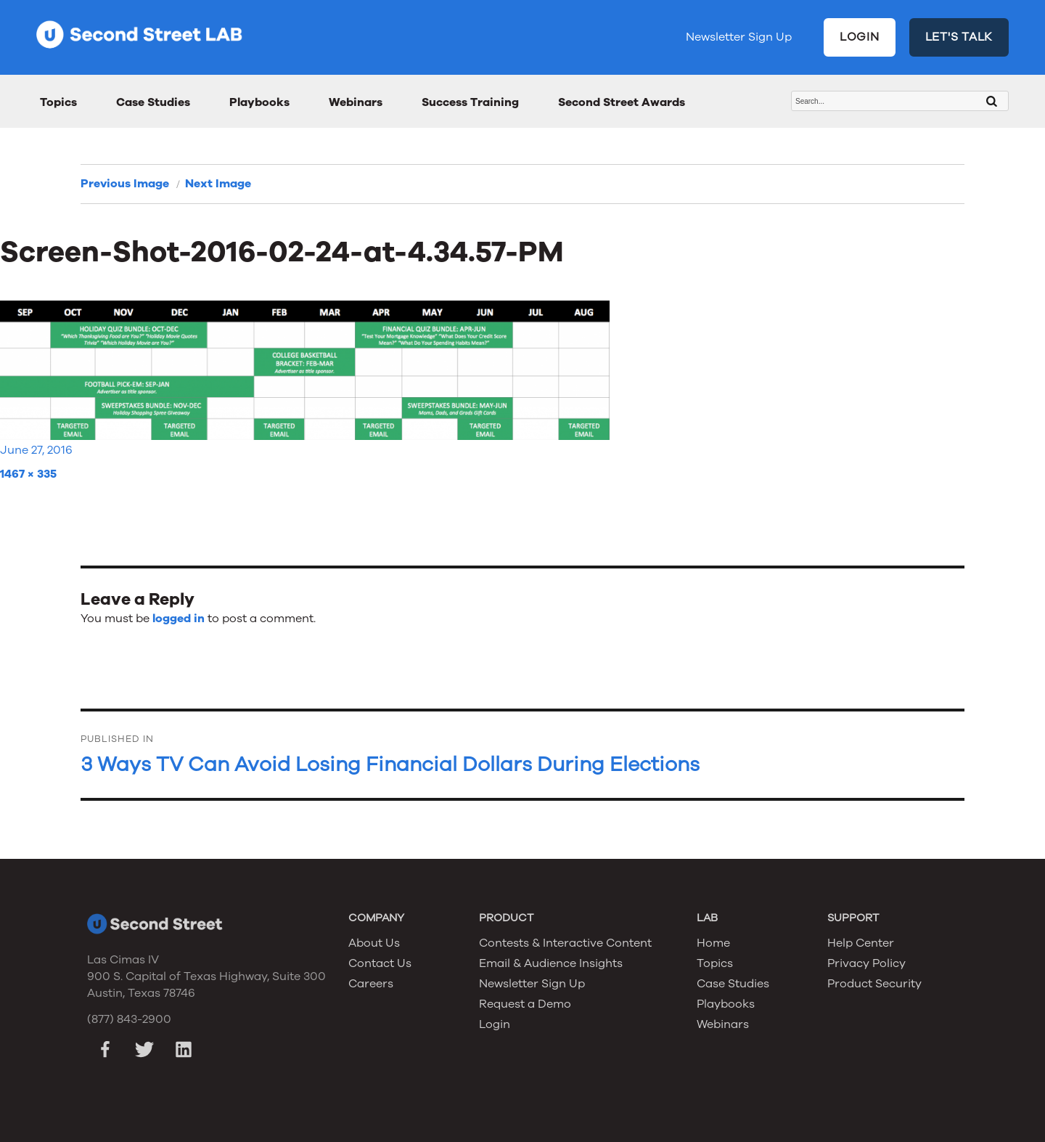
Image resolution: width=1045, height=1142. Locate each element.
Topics (58, 102)
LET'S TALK (959, 37)
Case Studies (153, 102)
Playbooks (259, 102)
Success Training (470, 102)
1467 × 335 (28, 474)
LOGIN (860, 37)
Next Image (218, 184)
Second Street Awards (621, 102)
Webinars (355, 102)
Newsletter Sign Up (739, 37)
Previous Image (125, 184)
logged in (178, 619)
